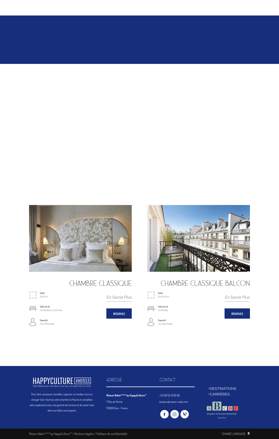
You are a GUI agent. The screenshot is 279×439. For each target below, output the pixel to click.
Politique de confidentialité (111, 434)
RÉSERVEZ (119, 313)
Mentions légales (84, 434)
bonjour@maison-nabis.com (173, 401)
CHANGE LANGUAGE (234, 433)
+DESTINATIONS (222, 388)
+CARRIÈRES (219, 394)
